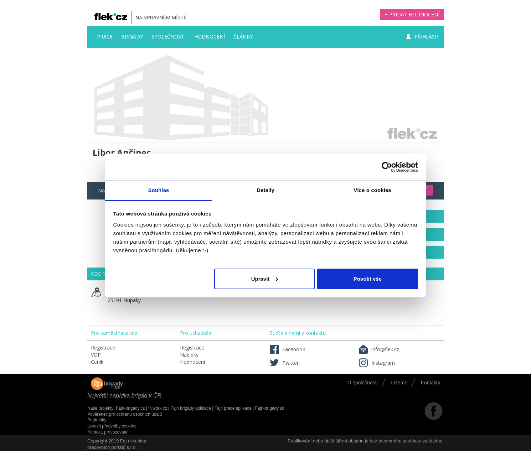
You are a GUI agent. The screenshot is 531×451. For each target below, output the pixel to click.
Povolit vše (368, 279)
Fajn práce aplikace (233, 408)
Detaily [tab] (265, 190)
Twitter (284, 362)
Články (243, 36)
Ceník (97, 361)
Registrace (103, 347)
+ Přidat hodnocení (412, 14)
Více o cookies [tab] (372, 190)
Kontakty (430, 382)
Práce (105, 36)
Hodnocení (209, 36)
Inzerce (399, 382)
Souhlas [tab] (158, 190)
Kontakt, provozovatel (107, 432)
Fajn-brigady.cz (130, 408)
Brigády (132, 36)
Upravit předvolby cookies (111, 426)
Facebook (287, 349)
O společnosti (362, 382)
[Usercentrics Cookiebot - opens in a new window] (387, 167)
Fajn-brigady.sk (269, 408)
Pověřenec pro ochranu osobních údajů (124, 414)
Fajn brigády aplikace (190, 408)
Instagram (376, 362)
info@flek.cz (378, 349)
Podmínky (96, 420)
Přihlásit (422, 36)
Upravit (264, 279)
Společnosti (168, 36)
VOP (96, 354)
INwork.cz (157, 408)
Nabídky (189, 354)
